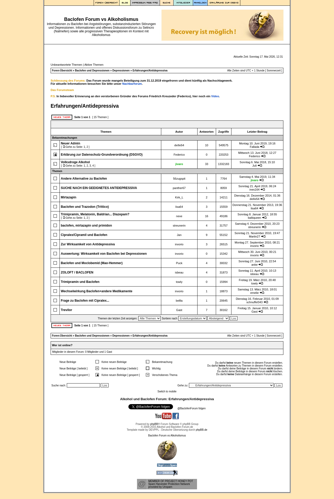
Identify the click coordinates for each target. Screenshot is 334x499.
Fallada (254, 146)
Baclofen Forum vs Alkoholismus (167, 435)
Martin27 (254, 236)
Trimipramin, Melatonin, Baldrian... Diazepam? (95, 214)
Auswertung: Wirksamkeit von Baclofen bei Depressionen (104, 253)
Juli (254, 165)
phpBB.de (201, 429)
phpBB (154, 424)
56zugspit (179, 178)
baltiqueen (254, 217)
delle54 (179, 145)
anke (254, 264)
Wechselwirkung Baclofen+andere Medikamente (96, 291)
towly (179, 281)
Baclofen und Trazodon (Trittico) (85, 207)
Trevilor (66, 310)
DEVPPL (154, 429)
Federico (179, 154)
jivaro (179, 164)
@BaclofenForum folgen (191, 408)
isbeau (179, 272)
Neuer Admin (70, 143)
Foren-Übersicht (62, 70)
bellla (179, 300)
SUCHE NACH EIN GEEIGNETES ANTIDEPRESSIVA (99, 188)
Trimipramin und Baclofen (80, 282)
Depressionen (121, 70)
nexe (179, 216)
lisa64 (179, 206)
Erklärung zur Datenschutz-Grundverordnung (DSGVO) (101, 154)
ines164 (254, 189)
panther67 (179, 188)
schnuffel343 (254, 302)
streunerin (179, 225)
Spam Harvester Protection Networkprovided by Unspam (169, 485)
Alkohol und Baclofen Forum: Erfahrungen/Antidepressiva (167, 399)
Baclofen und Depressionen (92, 70)
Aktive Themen (93, 64)
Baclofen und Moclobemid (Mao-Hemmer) (92, 263)
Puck (179, 263)
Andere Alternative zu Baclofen (84, 178)
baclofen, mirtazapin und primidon (86, 225)
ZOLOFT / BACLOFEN (77, 272)
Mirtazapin (68, 197)
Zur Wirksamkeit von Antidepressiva (88, 244)
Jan (179, 234)
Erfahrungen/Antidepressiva (150, 70)
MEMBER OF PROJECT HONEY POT (170, 481)
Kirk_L (179, 197)
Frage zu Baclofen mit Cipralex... (85, 300)
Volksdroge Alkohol (75, 162)
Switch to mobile (167, 391)
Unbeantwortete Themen (66, 64)
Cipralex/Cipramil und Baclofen (84, 235)
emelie (254, 292)
